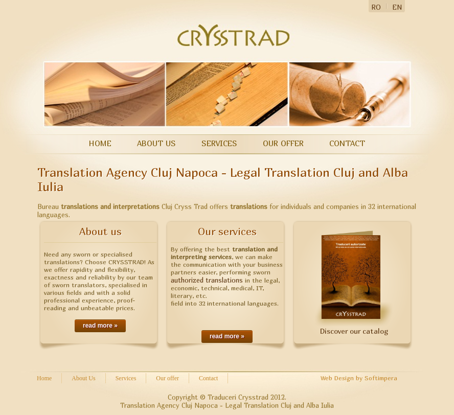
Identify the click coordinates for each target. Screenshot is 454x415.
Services (219, 143)
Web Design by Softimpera (359, 378)
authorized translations (207, 280)
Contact (347, 143)
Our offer (283, 143)
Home (100, 143)
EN (397, 7)
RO (376, 7)
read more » (100, 325)
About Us (156, 143)
